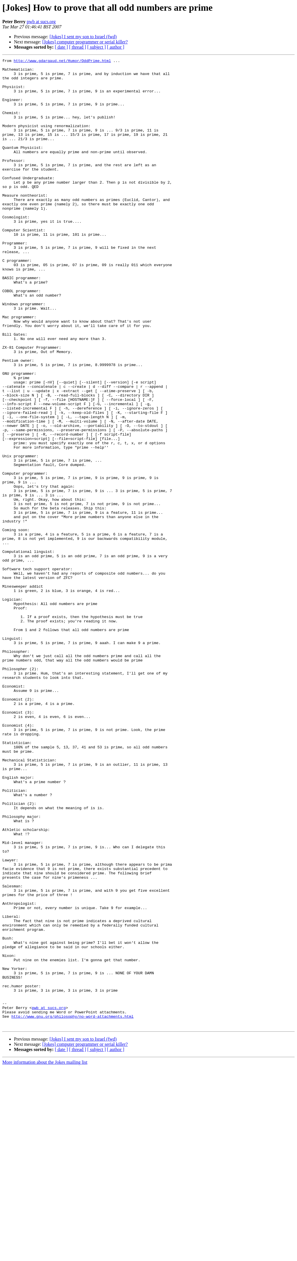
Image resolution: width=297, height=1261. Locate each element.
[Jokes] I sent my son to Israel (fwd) (83, 36)
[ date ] (61, 47)
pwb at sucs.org (41, 21)
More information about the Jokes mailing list (44, 1255)
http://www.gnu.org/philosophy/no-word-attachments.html (72, 1208)
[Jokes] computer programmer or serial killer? (85, 41)
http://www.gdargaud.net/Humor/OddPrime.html (62, 61)
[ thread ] (77, 47)
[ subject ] (96, 47)
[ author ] (115, 47)
